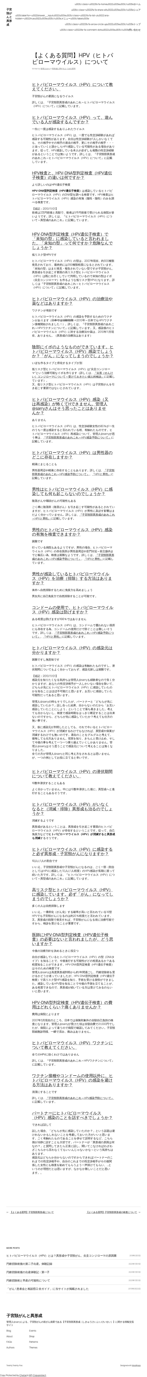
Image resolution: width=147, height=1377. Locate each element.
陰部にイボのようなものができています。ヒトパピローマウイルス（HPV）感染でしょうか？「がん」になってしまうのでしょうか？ (73, 351)
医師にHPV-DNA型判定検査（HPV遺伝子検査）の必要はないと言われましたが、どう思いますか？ (72, 939)
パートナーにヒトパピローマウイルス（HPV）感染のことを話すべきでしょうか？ (72, 1115)
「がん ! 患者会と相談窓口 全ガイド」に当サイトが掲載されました (47, 1288)
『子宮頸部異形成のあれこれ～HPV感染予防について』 (77, 437)
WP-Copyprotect (37, 1375)
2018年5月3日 (135, 1255)
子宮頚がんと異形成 (9, 16)
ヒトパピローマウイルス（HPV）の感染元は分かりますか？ (72, 650)
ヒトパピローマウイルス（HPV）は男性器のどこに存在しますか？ (72, 455)
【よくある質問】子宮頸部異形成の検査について (111, 1212)
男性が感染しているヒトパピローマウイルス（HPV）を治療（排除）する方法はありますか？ (72, 578)
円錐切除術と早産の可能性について (28, 1280)
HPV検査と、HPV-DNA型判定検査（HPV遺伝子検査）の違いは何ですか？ (72, 175)
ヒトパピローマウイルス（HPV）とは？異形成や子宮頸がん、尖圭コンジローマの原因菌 (61, 1255)
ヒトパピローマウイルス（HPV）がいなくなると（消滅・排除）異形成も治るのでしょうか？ (72, 808)
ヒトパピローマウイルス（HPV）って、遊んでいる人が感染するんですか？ (72, 119)
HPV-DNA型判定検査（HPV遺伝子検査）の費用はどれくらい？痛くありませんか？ (72, 1005)
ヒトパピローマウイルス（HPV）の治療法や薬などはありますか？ (72, 301)
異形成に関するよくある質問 (63, 68)
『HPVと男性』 (101, 474)
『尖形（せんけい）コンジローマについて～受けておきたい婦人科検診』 (72, 374)
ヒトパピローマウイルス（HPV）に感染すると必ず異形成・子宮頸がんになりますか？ (72, 851)
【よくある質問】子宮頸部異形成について (32, 1212)
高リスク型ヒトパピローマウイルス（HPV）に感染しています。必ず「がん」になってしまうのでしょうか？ (72, 894)
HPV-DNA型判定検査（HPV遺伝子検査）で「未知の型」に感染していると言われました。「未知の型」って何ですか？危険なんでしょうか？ (72, 240)
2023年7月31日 (135, 1264)
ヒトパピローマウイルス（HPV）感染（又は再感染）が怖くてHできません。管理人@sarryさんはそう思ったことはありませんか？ (70, 406)
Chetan (23, 1375)
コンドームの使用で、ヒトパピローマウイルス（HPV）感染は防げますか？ (72, 610)
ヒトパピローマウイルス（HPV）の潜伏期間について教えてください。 (72, 774)
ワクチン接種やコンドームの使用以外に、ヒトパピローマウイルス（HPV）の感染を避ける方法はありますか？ (72, 1080)
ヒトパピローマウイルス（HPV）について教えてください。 (72, 86)
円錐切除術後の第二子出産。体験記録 (29, 1263)
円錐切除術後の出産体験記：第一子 (28, 1272)
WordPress (136, 1365)
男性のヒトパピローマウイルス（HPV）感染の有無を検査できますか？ (72, 532)
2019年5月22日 (134, 1288)
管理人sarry (45, 68)
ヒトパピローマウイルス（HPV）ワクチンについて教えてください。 (72, 1045)
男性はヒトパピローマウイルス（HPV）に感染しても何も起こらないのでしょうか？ (72, 491)
